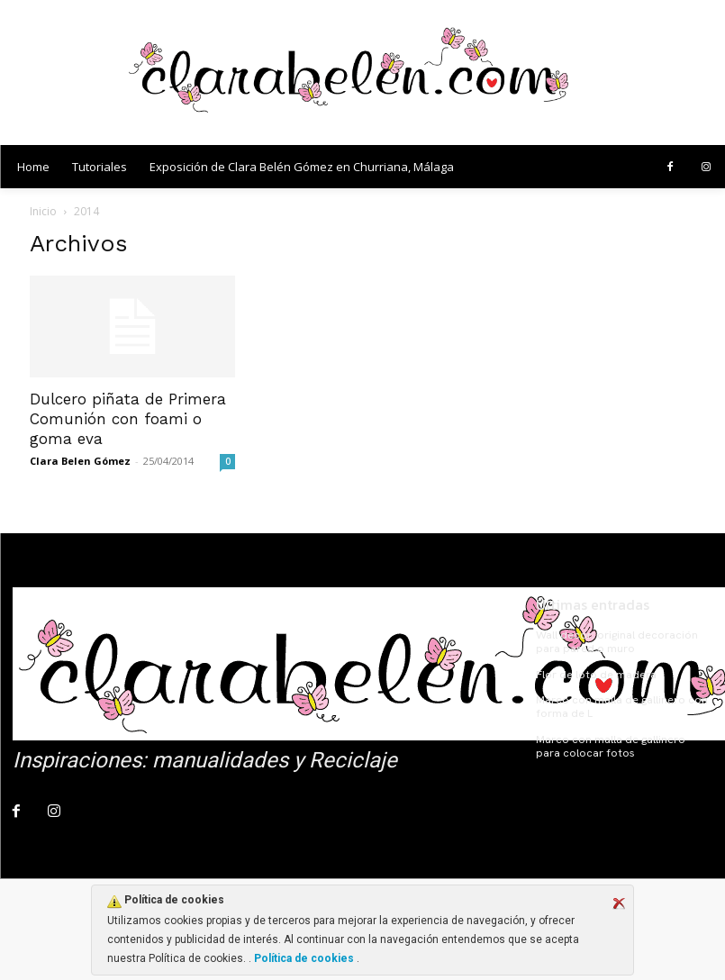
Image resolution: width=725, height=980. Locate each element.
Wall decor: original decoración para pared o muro (614, 641)
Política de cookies (304, 958)
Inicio (43, 211)
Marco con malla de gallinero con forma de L (620, 705)
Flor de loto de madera (594, 674)
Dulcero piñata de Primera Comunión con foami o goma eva (128, 419)
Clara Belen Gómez (80, 460)
